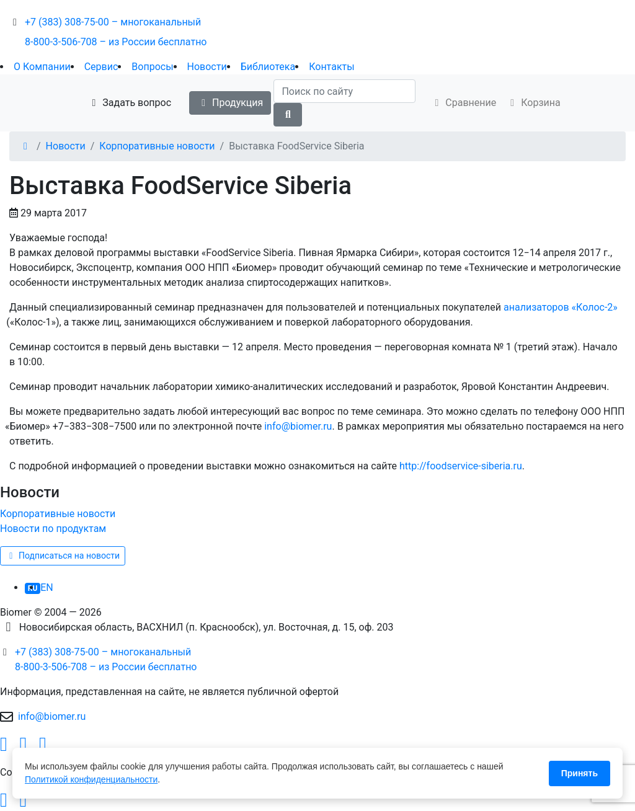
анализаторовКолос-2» (561, 307)
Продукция (230, 103)
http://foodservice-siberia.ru (460, 466)
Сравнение (463, 103)
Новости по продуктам (53, 528)
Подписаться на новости (63, 556)
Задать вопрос (129, 103)
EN (46, 587)
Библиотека (268, 67)
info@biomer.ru (298, 426)
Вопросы (152, 67)
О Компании (42, 67)
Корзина (533, 103)
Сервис (101, 67)
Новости (207, 67)
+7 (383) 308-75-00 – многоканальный (113, 22)
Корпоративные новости (157, 146)
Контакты (331, 67)
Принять (579, 773)
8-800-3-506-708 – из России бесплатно (116, 42)
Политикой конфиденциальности (91, 779)
